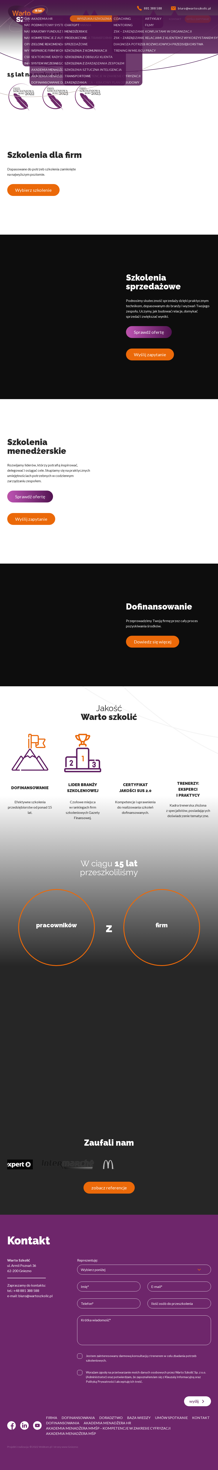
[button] (32, 19)
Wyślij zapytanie (150, 354)
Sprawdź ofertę (149, 332)
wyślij (197, 1401)
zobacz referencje (109, 1187)
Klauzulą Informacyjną (179, 1377)
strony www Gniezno (65, 1446)
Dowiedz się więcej (152, 641)
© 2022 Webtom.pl (41, 1446)
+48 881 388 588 (26, 1290)
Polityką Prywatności (100, 1381)
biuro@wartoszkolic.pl (35, 1296)
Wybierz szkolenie (33, 190)
